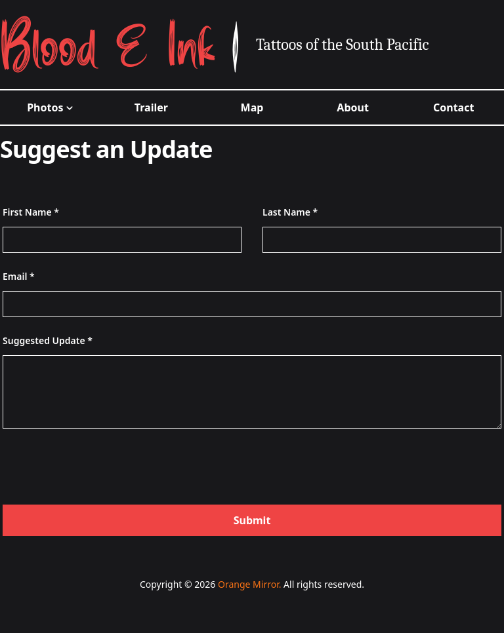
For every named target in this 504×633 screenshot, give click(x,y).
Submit (252, 520)
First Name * (31, 212)
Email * (19, 276)
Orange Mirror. (249, 584)
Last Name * (290, 212)
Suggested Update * (48, 340)
